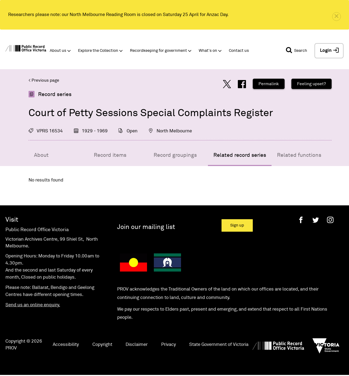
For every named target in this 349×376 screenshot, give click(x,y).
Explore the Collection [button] (98, 51)
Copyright (102, 344)
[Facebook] (301, 219)
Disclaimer (137, 344)
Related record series (239, 155)
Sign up (237, 225)
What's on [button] (208, 51)
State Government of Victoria (218, 344)
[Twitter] (315, 219)
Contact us (239, 51)
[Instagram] (330, 219)
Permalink (268, 84)
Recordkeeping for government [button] (158, 51)
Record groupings (175, 155)
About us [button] (58, 51)
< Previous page (44, 80)
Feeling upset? (311, 84)
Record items (110, 155)
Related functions (299, 155)
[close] (336, 16)
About (41, 155)
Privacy (168, 344)
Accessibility (66, 344)
